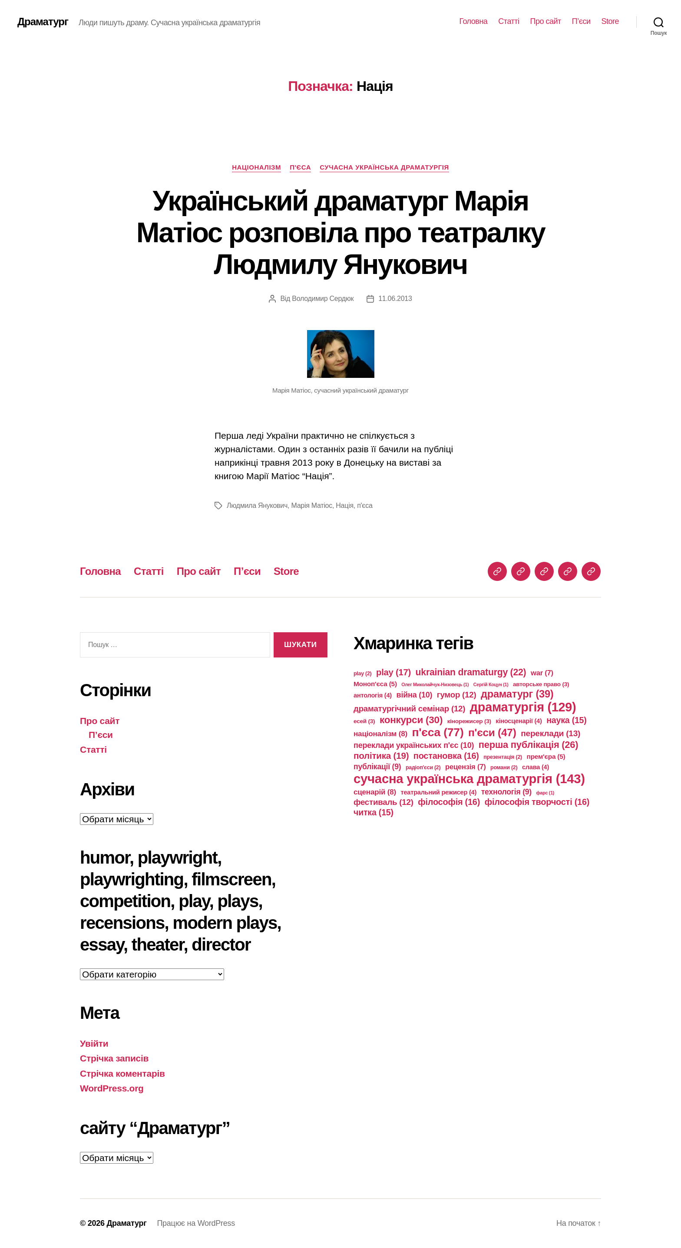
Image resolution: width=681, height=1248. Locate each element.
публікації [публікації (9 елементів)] (377, 766)
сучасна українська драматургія (384, 167)
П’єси (581, 21)
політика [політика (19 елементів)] (381, 756)
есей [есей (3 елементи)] (364, 721)
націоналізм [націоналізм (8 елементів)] (380, 733)
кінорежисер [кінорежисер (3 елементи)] (469, 721)
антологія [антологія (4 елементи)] (373, 695)
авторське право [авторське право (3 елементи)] (541, 684)
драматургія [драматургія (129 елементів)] (523, 707)
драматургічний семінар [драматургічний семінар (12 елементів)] (409, 708)
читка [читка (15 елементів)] (373, 812)
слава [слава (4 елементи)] (535, 767)
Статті (508, 21)
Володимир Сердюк (323, 298)
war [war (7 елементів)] (542, 673)
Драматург (42, 22)
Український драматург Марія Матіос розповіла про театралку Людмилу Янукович (340, 232)
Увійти (94, 1043)
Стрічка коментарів (122, 1073)
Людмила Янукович (257, 505)
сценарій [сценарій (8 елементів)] (375, 792)
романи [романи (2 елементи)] (503, 767)
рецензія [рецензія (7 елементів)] (465, 767)
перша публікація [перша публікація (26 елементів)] (529, 744)
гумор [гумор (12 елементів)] (456, 694)
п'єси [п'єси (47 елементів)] (492, 732)
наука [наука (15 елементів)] (566, 720)
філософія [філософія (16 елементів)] (449, 802)
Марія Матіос (311, 505)
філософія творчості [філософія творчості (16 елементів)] (537, 802)
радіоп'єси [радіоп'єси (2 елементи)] (423, 767)
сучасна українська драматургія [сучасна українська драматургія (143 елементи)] (469, 778)
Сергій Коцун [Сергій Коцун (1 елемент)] (491, 684)
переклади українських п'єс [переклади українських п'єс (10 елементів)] (414, 745)
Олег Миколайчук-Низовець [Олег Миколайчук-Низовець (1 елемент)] (435, 684)
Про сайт (545, 21)
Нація (345, 505)
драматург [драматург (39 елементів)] (517, 694)
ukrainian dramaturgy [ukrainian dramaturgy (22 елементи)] (471, 672)
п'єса (300, 167)
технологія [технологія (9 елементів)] (506, 792)
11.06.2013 (395, 298)
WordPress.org (112, 1088)
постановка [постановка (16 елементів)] (446, 756)
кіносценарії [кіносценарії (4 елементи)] (519, 720)
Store (610, 21)
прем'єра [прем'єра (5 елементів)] (546, 756)
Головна (473, 21)
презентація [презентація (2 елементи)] (502, 757)
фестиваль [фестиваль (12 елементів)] (383, 802)
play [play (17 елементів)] (393, 672)
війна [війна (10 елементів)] (415, 695)
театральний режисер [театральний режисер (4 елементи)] (439, 792)
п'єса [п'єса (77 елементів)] (437, 732)
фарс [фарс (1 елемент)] (545, 792)
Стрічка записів (114, 1058)
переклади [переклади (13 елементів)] (550, 733)
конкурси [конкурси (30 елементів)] (411, 719)
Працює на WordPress (196, 1223)
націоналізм (256, 167)
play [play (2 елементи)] (363, 674)
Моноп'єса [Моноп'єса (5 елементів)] (375, 683)
